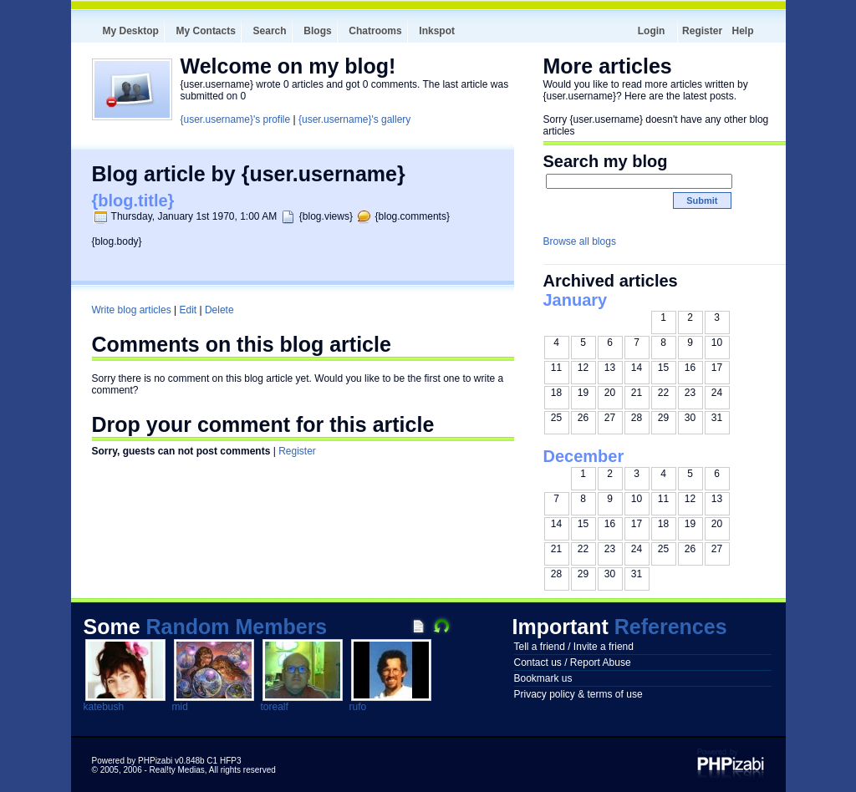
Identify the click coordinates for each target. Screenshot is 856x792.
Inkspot (437, 31)
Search (270, 31)
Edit (187, 310)
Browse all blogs (579, 241)
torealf (274, 707)
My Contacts (206, 31)
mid (180, 707)
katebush (104, 707)
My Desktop (131, 31)
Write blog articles (131, 310)
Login (651, 31)
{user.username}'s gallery (354, 119)
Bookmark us (543, 678)
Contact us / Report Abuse (572, 662)
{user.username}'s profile (236, 119)
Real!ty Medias (177, 769)
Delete (219, 310)
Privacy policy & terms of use (578, 694)
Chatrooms (375, 31)
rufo (358, 707)
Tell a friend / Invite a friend (574, 646)
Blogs (317, 31)
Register (702, 31)
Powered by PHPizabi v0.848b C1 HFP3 (167, 760)
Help (742, 31)
